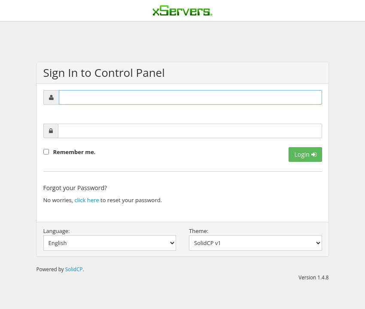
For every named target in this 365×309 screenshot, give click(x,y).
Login (305, 154)
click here (87, 200)
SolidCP (74, 269)
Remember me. (74, 152)
